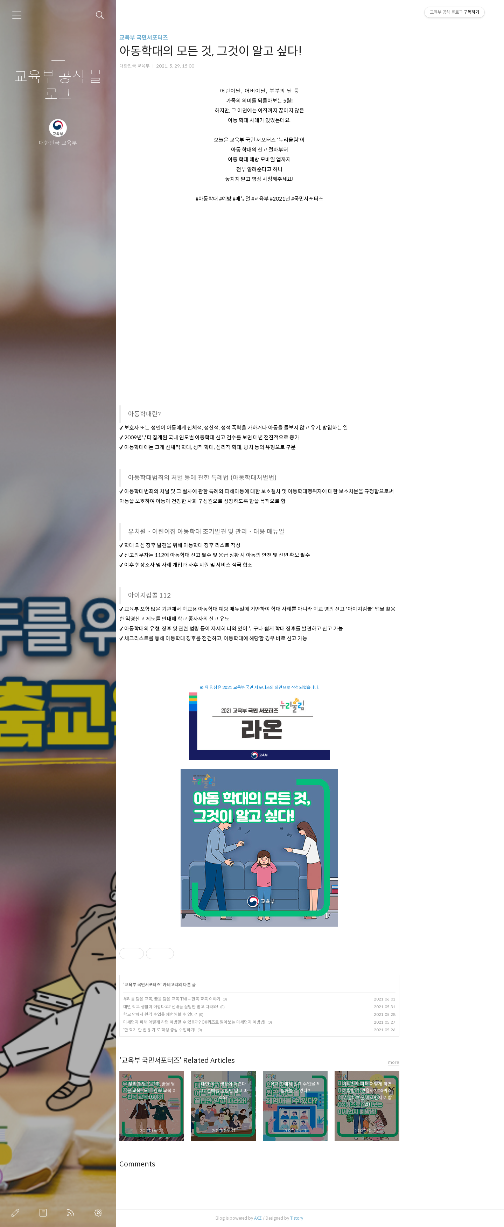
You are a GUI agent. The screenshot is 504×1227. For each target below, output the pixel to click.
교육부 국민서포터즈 (194, 37)
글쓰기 (16, 1213)
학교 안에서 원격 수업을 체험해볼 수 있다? (210, 1014)
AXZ (309, 1218)
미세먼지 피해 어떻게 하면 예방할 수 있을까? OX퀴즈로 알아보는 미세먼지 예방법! (245, 1022)
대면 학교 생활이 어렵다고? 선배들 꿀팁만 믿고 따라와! (221, 1006)
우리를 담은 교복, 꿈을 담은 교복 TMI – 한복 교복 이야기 (222, 999)
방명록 (44, 1213)
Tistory (347, 1218)
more (444, 1062)
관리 (99, 1213)
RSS (72, 1213)
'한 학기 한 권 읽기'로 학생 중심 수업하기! (210, 1029)
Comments (188, 1164)
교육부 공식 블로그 (58, 86)
